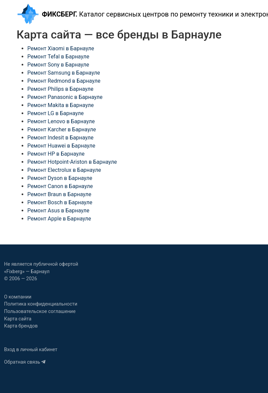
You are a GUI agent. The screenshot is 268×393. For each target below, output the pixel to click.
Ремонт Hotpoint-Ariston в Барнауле (72, 162)
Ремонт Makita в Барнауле (60, 105)
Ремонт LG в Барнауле (55, 113)
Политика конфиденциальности (40, 304)
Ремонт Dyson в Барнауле (59, 178)
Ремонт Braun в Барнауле (59, 194)
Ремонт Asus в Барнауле (58, 210)
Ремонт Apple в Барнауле (59, 218)
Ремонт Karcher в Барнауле (61, 129)
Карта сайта (17, 319)
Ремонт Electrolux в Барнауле (64, 170)
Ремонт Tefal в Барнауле (58, 56)
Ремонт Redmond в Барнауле (63, 81)
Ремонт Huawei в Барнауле (61, 145)
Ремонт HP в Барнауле (56, 154)
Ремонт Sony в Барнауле (58, 64)
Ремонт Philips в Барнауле (60, 89)
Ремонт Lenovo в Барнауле (61, 121)
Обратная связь (25, 362)
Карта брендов (21, 326)
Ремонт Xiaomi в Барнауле (60, 48)
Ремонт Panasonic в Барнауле (65, 97)
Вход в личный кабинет (30, 349)
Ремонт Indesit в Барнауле (60, 137)
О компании (17, 297)
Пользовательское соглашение (40, 311)
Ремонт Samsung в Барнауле (63, 73)
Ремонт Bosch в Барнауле (59, 202)
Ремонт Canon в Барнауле (60, 186)
